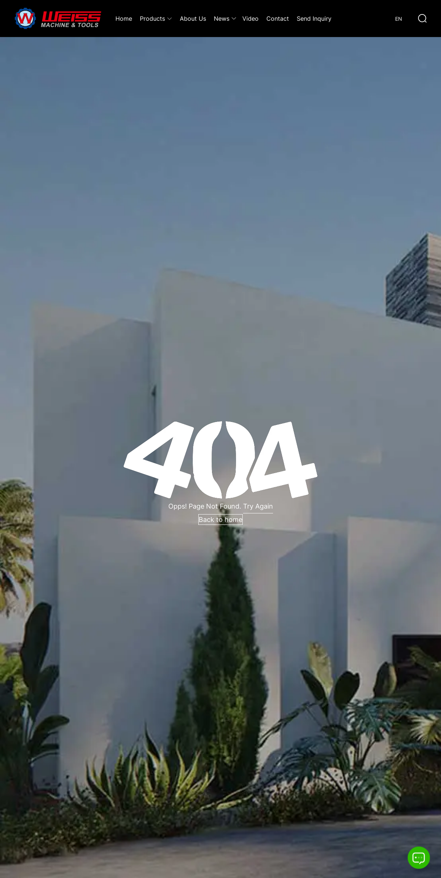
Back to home (220, 519)
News (221, 18)
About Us (193, 18)
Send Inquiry (314, 18)
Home (123, 18)
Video (250, 18)
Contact (277, 18)
